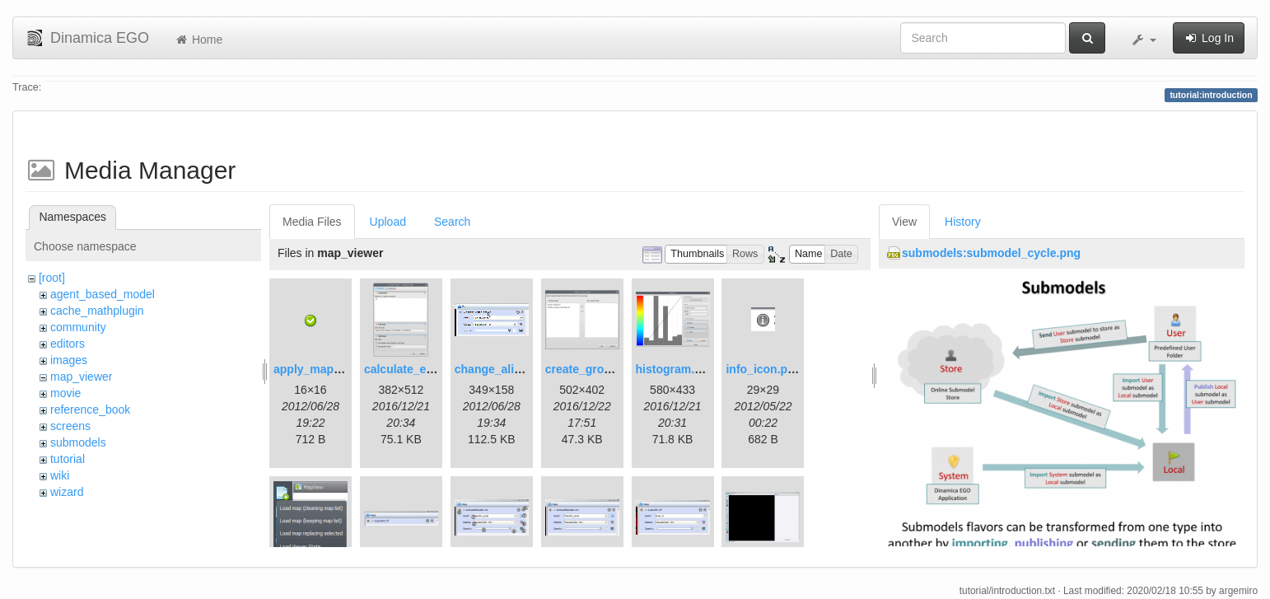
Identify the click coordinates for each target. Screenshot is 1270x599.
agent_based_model (102, 294)
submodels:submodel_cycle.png (991, 253)
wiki (59, 475)
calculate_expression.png (434, 369)
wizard (66, 491)
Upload (388, 221)
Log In (1209, 37)
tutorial (67, 459)
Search (452, 221)
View (904, 221)
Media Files (312, 221)
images (68, 360)
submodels (78, 442)
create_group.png (593, 369)
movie (65, 393)
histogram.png (676, 369)
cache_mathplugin (97, 310)
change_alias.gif (499, 369)
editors (67, 343)
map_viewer (81, 376)
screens (70, 426)
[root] (52, 277)
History (963, 221)
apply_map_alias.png (331, 369)
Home (198, 39)
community (78, 327)
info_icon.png (763, 369)
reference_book (90, 409)
